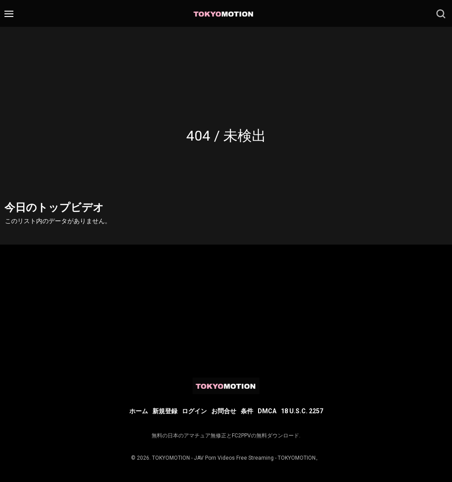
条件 (247, 411)
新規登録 (164, 411)
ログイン (194, 411)
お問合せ (223, 411)
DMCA (267, 411)
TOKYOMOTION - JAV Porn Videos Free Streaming (213, 458)
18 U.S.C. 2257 (302, 411)
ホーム (138, 411)
